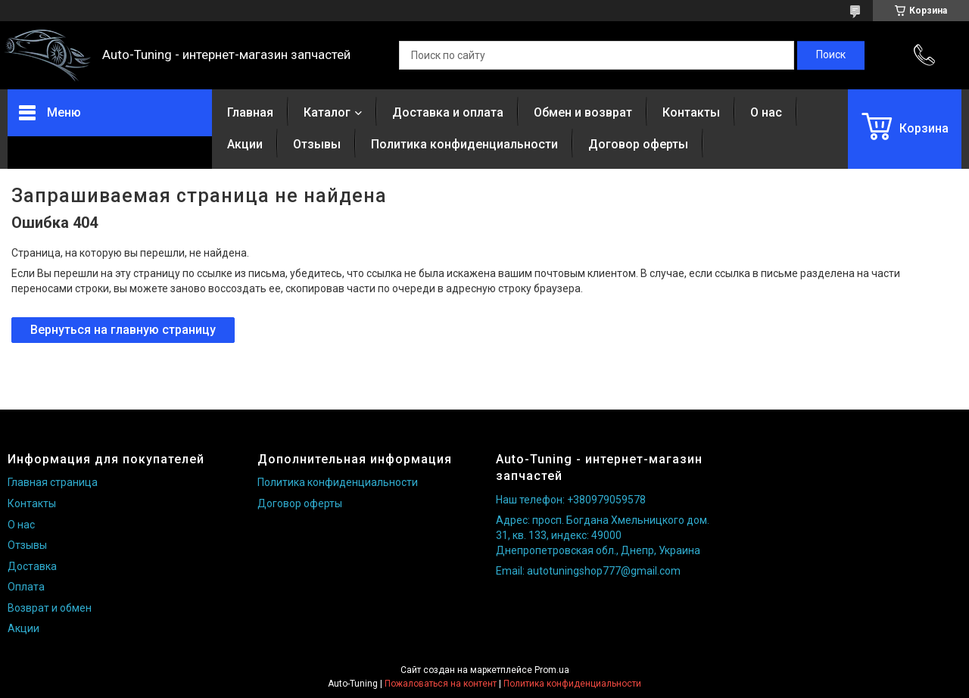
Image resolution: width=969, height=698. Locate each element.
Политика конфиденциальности (464, 144)
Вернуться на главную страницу (123, 330)
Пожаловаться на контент (441, 683)
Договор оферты (638, 144)
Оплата (26, 587)
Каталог (327, 112)
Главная (250, 112)
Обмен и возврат (583, 112)
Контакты (691, 112)
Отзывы (317, 144)
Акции (245, 144)
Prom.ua (551, 670)
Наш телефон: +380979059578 (571, 500)
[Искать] (831, 55)
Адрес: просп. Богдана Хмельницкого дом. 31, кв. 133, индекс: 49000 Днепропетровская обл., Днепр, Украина (602, 535)
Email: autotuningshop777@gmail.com (588, 571)
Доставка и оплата (447, 112)
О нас (766, 112)
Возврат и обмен (50, 608)
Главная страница (53, 482)
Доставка (32, 566)
